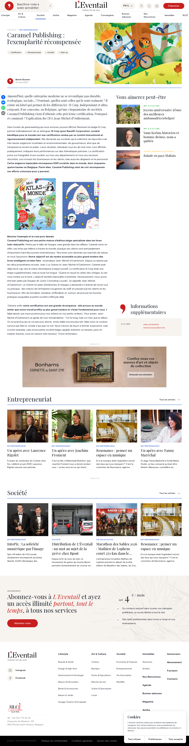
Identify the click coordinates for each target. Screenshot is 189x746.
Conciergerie (107, 15)
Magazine (72, 15)
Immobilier (169, 15)
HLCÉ (185, 15)
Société (41, 15)
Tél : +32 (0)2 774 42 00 (19, 718)
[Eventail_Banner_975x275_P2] (94, 367)
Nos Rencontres (149, 15)
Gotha (56, 15)
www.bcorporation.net (154, 328)
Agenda (89, 15)
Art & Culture (21, 15)
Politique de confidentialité (54, 741)
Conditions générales (82, 741)
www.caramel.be (151, 324)
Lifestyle (5, 15)
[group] (141, 6)
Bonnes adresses (126, 15)
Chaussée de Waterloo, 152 (20, 721)
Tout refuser (134, 739)
